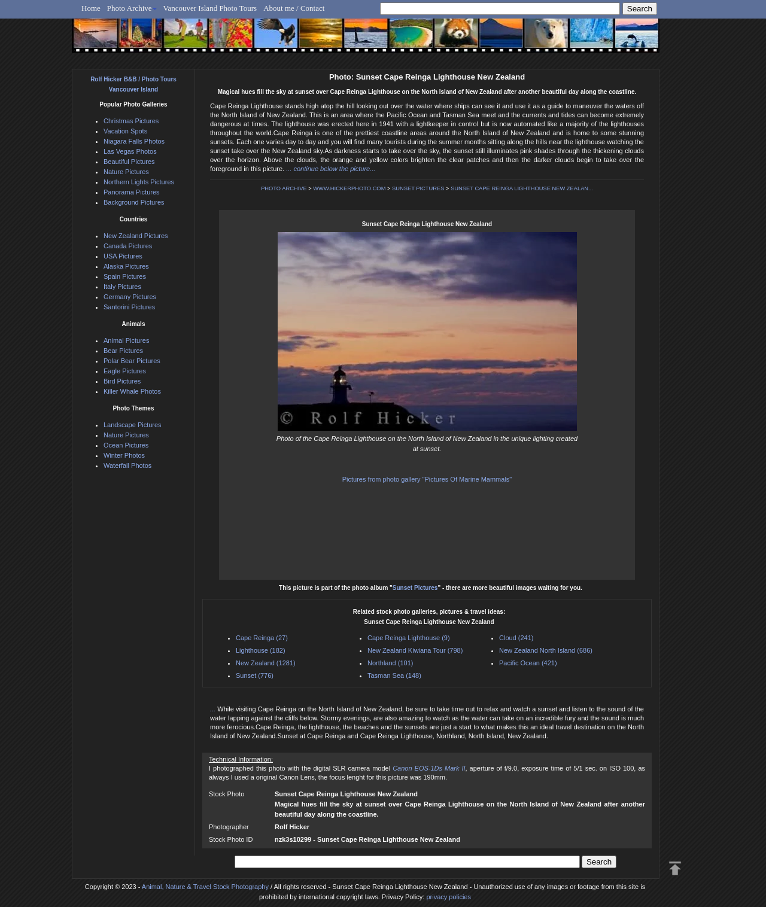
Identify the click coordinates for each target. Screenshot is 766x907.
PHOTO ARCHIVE (284, 188)
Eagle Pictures (125, 371)
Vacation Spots (125, 131)
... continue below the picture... (330, 168)
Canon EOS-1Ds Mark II (429, 768)
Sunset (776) (254, 675)
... (213, 709)
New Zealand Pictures (136, 235)
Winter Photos (124, 455)
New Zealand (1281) (266, 662)
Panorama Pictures (132, 192)
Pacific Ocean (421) (528, 662)
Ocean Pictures (126, 445)
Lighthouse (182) (260, 650)
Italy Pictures (122, 286)
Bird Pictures (122, 381)
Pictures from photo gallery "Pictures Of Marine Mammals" (427, 479)
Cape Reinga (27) (262, 637)
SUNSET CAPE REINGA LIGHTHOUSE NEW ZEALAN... (522, 188)
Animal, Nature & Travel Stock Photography (205, 886)
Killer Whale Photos (132, 391)
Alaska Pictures (126, 266)
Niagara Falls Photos (134, 141)
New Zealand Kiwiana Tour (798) (415, 650)
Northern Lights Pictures (139, 181)
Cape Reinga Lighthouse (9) (408, 637)
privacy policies (448, 896)
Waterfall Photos (127, 465)
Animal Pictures (126, 340)
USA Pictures (123, 256)
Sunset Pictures (415, 588)
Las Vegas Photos (130, 151)
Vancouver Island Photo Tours (210, 8)
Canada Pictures (128, 245)
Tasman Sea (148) (394, 675)
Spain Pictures (125, 276)
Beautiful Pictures (129, 161)
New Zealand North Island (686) (545, 650)
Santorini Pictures (129, 307)
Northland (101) (390, 662)
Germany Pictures (130, 296)
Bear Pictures (123, 350)
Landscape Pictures (133, 424)
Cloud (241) (516, 637)
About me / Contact (293, 8)
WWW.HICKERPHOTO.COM (349, 188)
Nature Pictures (126, 171)
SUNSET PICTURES (418, 188)
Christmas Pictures (131, 120)
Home (91, 8)
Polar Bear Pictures (132, 360)
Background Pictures (134, 202)
